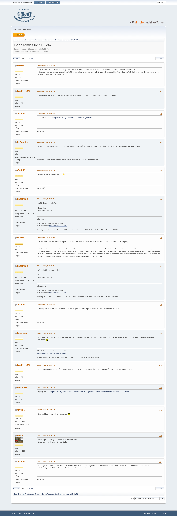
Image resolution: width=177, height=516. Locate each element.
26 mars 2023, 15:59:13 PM (46, 170)
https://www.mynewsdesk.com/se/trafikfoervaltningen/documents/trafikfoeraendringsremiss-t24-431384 (89, 392)
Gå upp (16, 488)
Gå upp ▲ (163, 513)
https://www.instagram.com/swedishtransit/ (52, 353)
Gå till (132, 499)
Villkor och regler (153, 513)
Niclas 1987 (22, 387)
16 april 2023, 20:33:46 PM (46, 333)
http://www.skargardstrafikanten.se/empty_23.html (72, 118)
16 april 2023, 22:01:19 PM (46, 365)
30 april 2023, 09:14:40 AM (46, 410)
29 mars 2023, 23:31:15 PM (46, 237)
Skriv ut (160, 58)
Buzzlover (22, 333)
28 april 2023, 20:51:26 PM (46, 387)
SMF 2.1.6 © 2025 (16, 513)
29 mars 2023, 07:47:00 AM (46, 199)
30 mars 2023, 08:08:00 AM (46, 304)
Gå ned (16, 58)
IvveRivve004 (23, 91)
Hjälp (145, 513)
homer (20, 435)
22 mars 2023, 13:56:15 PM (46, 142)
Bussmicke (22, 199)
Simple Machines (28, 513)
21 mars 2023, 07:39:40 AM (46, 113)
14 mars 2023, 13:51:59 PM (46, 65)
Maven (20, 65)
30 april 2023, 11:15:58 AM (46, 461)
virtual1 (21, 410)
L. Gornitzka (23, 142)
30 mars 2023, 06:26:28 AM (46, 266)
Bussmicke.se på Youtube (58, 225)
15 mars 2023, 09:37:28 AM (46, 91)
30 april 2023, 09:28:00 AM (46, 435)
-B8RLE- (21, 113)
